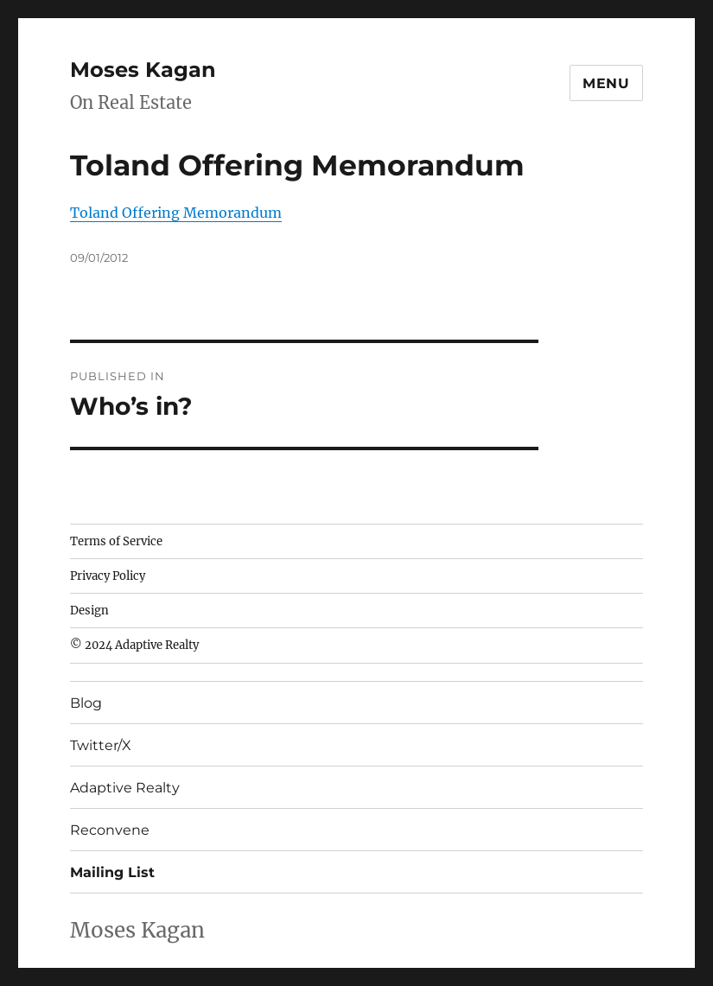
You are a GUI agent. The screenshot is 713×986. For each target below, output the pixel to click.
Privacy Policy (107, 576)
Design (89, 610)
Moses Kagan (143, 69)
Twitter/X (100, 745)
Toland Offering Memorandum (176, 212)
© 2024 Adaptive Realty (134, 645)
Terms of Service (116, 541)
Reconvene (110, 830)
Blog (86, 703)
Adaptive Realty (125, 787)
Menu (606, 83)
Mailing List (112, 872)
